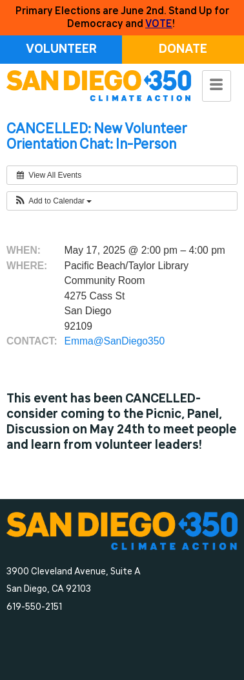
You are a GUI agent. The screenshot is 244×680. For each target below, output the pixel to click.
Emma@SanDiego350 (115, 340)
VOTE (158, 24)
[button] (52, 201)
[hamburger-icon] (216, 86)
